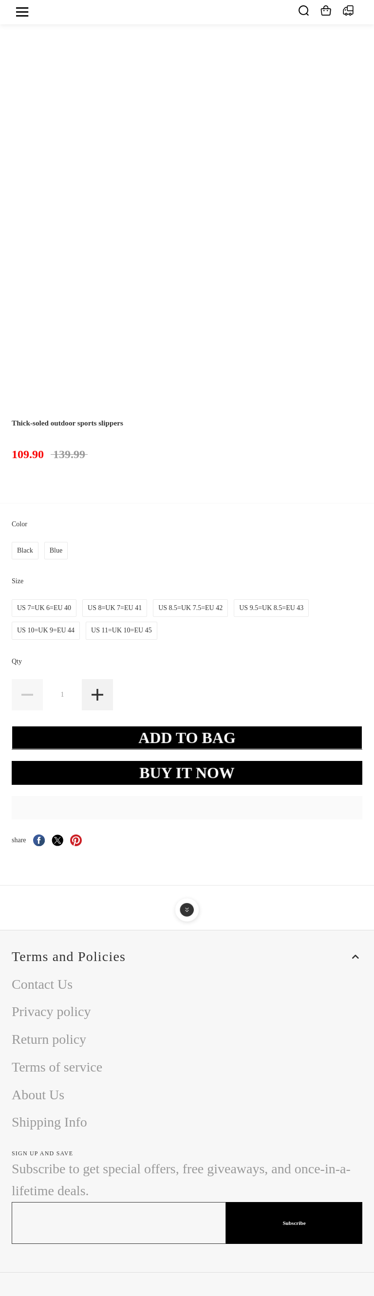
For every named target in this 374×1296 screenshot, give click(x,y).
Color (20, 524)
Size (18, 581)
